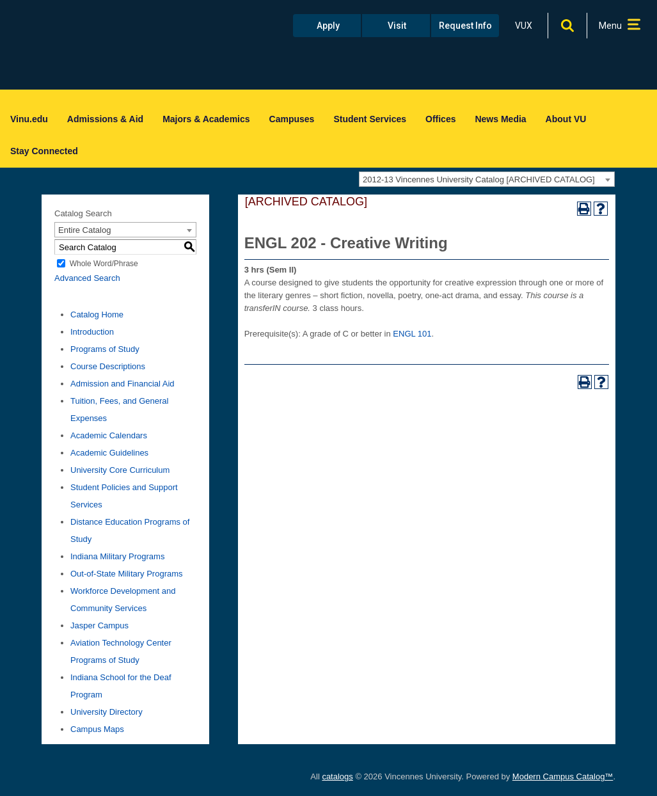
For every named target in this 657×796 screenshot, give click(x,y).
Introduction (92, 332)
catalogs (337, 776)
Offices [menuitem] (440, 119)
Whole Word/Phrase (104, 263)
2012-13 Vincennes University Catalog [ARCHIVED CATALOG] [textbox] (479, 179)
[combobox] (487, 179)
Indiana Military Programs (117, 556)
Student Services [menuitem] (369, 119)
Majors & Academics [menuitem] (205, 119)
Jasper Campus (99, 625)
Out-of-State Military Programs (126, 573)
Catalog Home (96, 314)
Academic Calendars (108, 435)
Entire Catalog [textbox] (84, 230)
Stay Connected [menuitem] (44, 151)
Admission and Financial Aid (122, 383)
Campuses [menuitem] (292, 119)
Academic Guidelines (109, 453)
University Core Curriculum (120, 470)
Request (465, 25)
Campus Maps (97, 729)
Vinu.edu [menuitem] (29, 119)
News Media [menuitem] (500, 119)
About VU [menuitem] (566, 119)
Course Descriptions (107, 366)
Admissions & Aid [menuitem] (105, 119)
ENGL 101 (412, 333)
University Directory (106, 712)
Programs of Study (104, 349)
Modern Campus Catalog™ (562, 776)
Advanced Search (87, 278)
